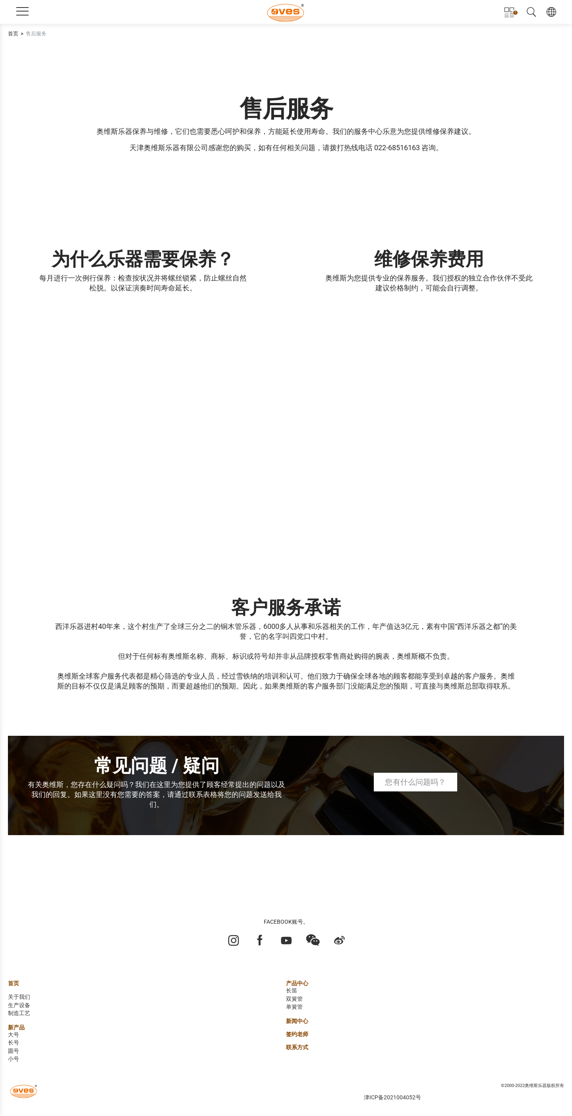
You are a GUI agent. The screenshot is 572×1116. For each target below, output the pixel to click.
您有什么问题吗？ (415, 782)
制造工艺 (19, 1013)
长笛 (291, 990)
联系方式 (297, 1047)
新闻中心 (297, 1021)
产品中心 (297, 983)
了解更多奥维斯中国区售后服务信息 (75, 860)
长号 (13, 1042)
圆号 (13, 1051)
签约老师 (297, 1034)
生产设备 (19, 1005)
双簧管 (294, 999)
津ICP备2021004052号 (392, 1097)
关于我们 (19, 997)
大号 (13, 1034)
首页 (13, 34)
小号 (13, 1059)
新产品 (16, 1027)
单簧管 (294, 1007)
